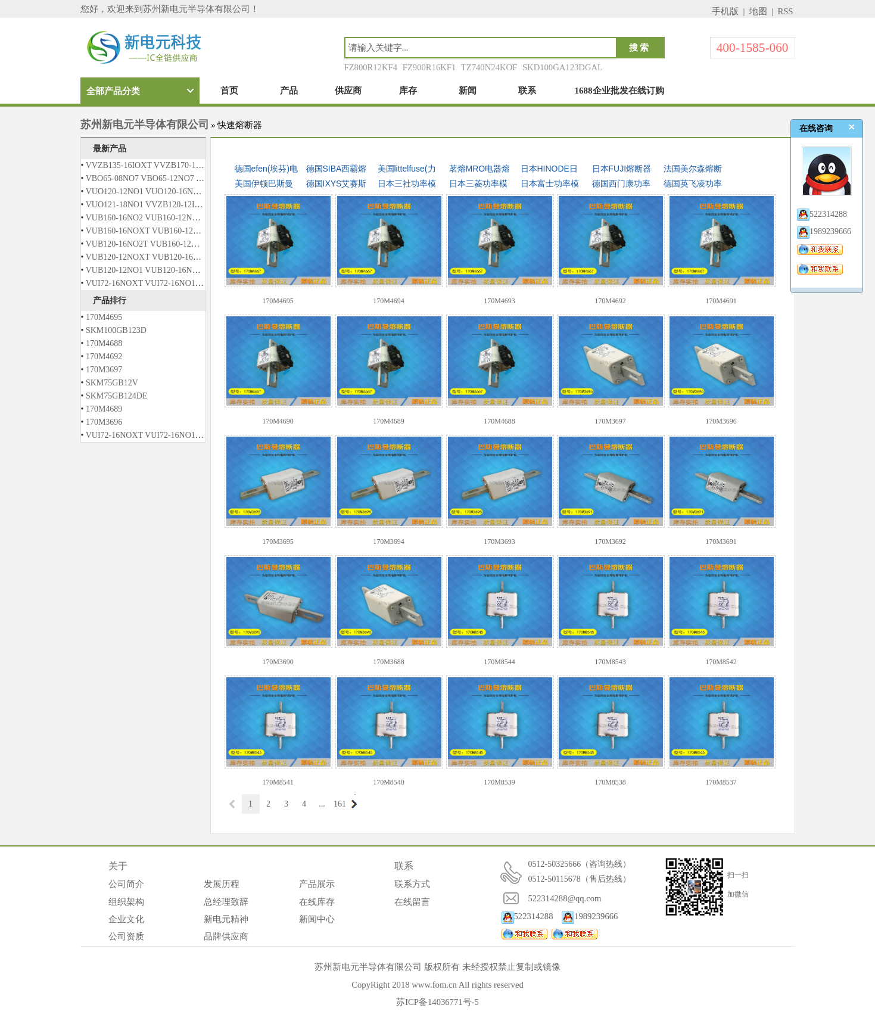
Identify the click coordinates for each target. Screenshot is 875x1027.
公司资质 (126, 936)
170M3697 (104, 369)
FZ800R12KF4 (371, 67)
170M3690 (278, 662)
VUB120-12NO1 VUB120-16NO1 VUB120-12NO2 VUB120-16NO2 (204, 270)
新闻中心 (317, 919)
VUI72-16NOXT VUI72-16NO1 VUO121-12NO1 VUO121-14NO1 (200, 283)
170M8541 (278, 782)
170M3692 (610, 541)
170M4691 (721, 301)
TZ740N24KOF (489, 67)
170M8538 (610, 782)
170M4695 (104, 317)
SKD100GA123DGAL (562, 67)
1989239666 (590, 916)
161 (340, 803)
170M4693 (499, 301)
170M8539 (499, 782)
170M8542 (721, 662)
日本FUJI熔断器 (622, 168)
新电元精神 (226, 919)
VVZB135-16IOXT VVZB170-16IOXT (153, 165)
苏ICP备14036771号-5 (437, 1002)
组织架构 (126, 902)
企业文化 (126, 919)
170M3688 (388, 662)
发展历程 (221, 884)
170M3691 (721, 541)
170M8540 (388, 782)
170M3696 (104, 422)
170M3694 (388, 541)
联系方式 (412, 884)
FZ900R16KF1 (429, 67)
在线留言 (412, 902)
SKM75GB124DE (116, 395)
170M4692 (104, 356)
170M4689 (104, 408)
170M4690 (278, 421)
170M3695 (278, 541)
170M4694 (388, 301)
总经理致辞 (226, 902)
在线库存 (317, 902)
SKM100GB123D (116, 330)
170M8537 (721, 782)
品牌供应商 (226, 936)
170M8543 (610, 662)
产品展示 (317, 884)
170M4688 (104, 343)
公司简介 (126, 884)
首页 (229, 90)
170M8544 (499, 662)
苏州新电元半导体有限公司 (144, 124)
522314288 (527, 916)
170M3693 (499, 541)
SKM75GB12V (112, 382)
